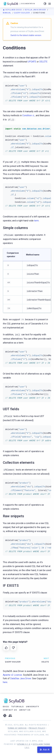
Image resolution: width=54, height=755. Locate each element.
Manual (7, 13)
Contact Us (10, 710)
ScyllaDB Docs (12, 10)
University (32, 707)
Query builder (22, 13)
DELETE (43, 61)
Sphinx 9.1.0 (23, 744)
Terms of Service (17, 728)
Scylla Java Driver (36, 10)
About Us (25, 710)
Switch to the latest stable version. (26, 35)
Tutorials (17, 707)
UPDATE (32, 61)
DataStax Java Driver (20, 678)
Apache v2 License (12, 675)
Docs (6, 707)
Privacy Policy (37, 728)
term (36, 220)
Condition (27, 115)
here (5, 682)
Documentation (28, 3)
